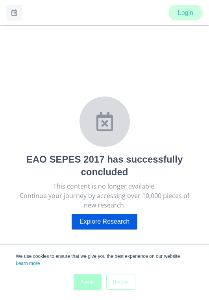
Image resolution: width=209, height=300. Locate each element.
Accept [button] (87, 282)
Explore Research (104, 221)
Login (185, 12)
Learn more (28, 263)
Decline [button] (121, 282)
